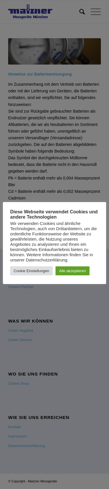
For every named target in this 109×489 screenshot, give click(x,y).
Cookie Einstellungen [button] (31, 271)
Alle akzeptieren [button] (72, 271)
